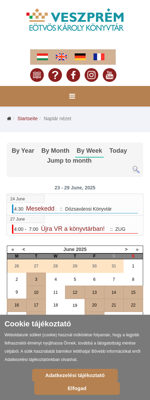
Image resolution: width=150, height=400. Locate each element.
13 (94, 292)
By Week (89, 150)
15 (133, 292)
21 (114, 305)
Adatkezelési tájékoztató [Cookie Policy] (74, 375)
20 (94, 305)
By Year (23, 150)
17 (36, 305)
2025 (81, 249)
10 (36, 292)
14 (114, 292)
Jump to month (69, 160)
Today (118, 150)
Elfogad (77, 388)
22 (133, 305)
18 (55, 305)
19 (75, 305)
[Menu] (72, 96)
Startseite (27, 118)
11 (55, 292)
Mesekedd (40, 208)
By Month (55, 150)
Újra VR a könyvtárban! (73, 228)
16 (16, 305)
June (69, 249)
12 (75, 292)
